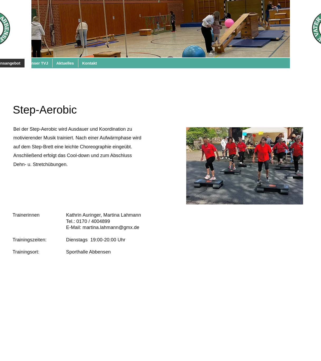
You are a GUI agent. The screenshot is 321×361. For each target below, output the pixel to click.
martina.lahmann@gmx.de (111, 227)
